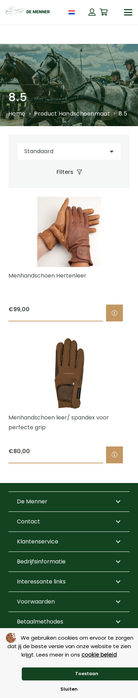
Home (16, 114)
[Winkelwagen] (104, 12)
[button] (128, 12)
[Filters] (69, 172)
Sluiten (69, 689)
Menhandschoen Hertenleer (47, 276)
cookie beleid (99, 654)
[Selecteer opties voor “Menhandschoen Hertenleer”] (114, 313)
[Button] (92, 12)
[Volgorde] (69, 151)
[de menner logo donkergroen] (28, 12)
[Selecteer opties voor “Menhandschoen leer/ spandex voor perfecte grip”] (114, 454)
